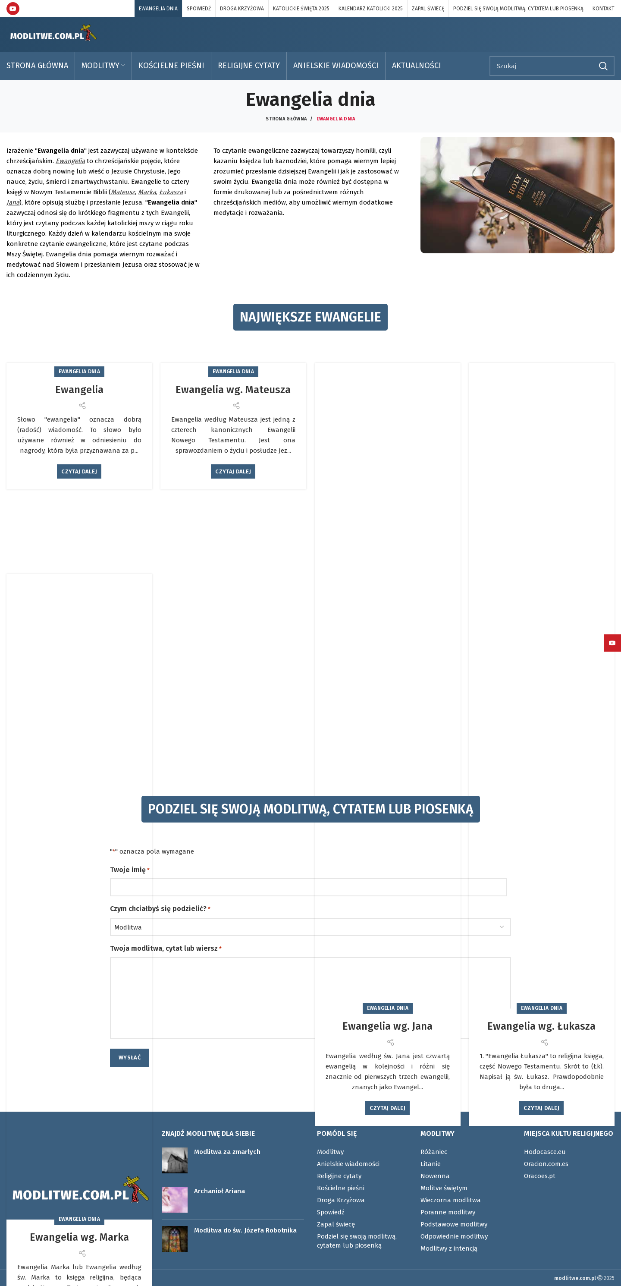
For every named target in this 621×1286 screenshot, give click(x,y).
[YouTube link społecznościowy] (12, 8)
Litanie (430, 1164)
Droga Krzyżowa (341, 1200)
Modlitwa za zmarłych (227, 1152)
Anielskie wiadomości (348, 1164)
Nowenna (435, 1176)
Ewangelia (70, 161)
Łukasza (171, 192)
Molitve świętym (443, 1188)
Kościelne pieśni (340, 1188)
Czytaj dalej (79, 471)
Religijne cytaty (339, 1176)
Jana (12, 202)
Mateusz (123, 192)
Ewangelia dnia (79, 372)
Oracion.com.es (546, 1164)
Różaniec (433, 1152)
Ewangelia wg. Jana (387, 1026)
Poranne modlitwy (447, 1212)
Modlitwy (330, 1152)
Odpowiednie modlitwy (454, 1236)
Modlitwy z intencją (448, 1248)
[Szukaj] (552, 66)
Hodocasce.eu (545, 1152)
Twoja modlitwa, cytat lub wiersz (166, 949)
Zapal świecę (336, 1224)
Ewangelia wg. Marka (79, 1237)
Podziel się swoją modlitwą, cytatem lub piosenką (357, 1240)
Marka (147, 192)
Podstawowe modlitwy (453, 1224)
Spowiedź (331, 1212)
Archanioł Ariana (219, 1191)
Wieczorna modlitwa (450, 1200)
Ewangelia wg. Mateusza (233, 390)
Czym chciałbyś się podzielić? (160, 909)
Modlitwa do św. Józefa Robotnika (245, 1230)
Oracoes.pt (539, 1176)
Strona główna (286, 119)
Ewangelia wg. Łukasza (541, 1026)
